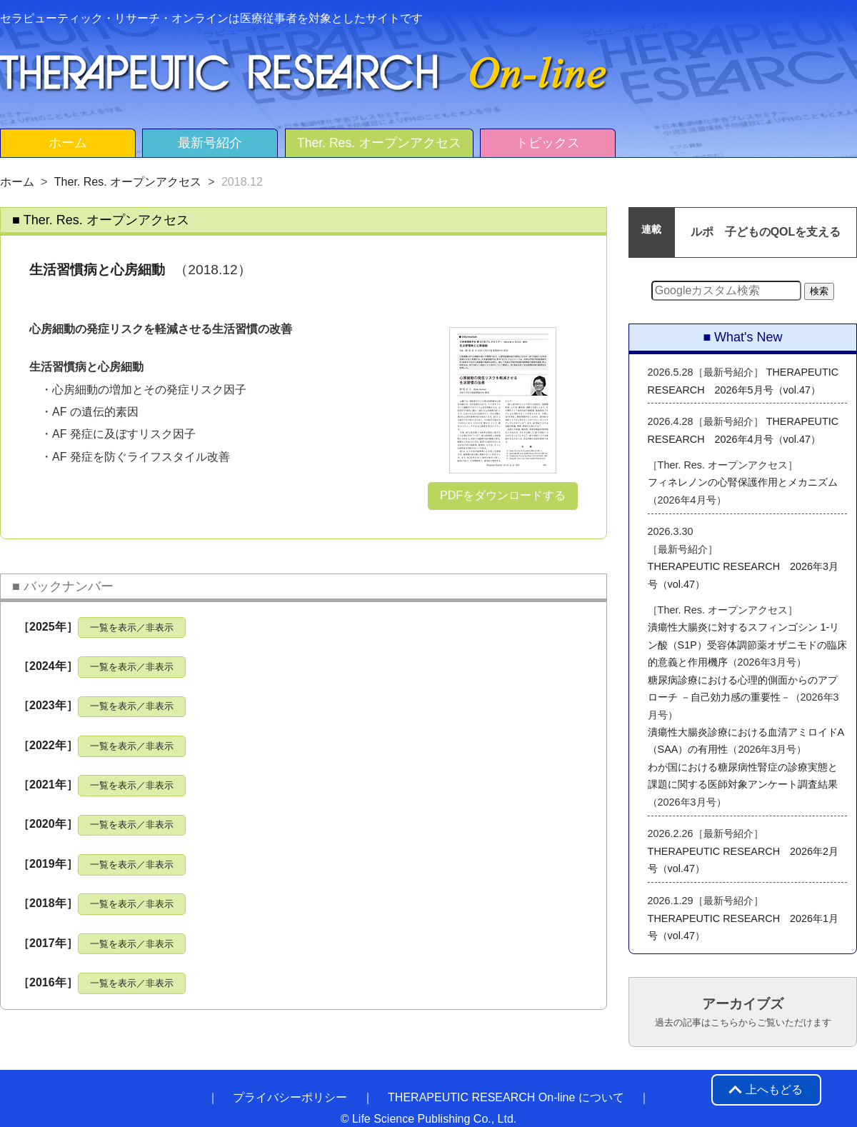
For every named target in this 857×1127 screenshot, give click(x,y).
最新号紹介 (210, 143)
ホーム (68, 143)
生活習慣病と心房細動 (97, 269)
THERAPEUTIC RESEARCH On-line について (506, 1097)
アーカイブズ (743, 1012)
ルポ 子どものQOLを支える (766, 232)
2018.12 (242, 182)
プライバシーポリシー (290, 1097)
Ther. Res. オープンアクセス (379, 143)
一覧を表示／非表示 (132, 627)
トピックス (548, 143)
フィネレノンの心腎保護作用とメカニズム (743, 482)
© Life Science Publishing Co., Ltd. (429, 1119)
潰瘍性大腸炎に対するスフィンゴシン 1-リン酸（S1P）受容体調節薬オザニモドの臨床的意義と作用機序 (747, 644)
